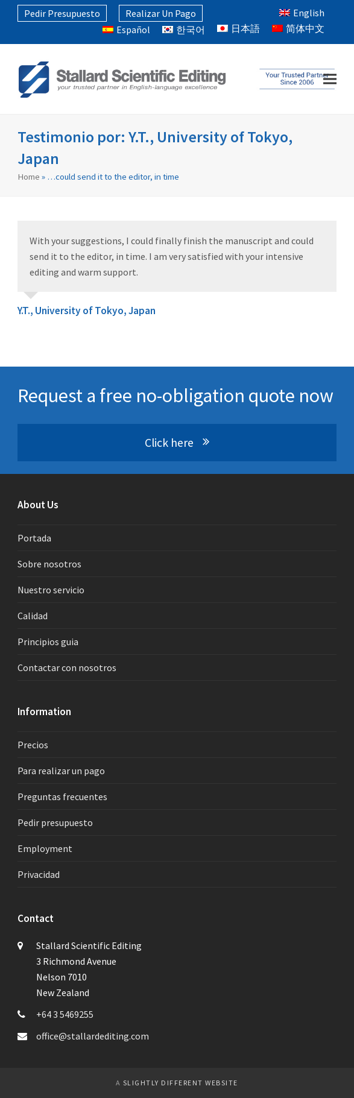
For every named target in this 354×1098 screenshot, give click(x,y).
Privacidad (38, 874)
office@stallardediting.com (92, 1036)
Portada (34, 538)
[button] (330, 79)
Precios (32, 745)
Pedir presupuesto (55, 822)
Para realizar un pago (61, 771)
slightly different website (180, 1082)
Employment (44, 848)
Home (28, 176)
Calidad (32, 616)
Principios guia (47, 642)
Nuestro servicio (50, 590)
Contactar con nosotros (66, 667)
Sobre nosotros (49, 564)
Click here (177, 442)
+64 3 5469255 (64, 1014)
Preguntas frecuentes (62, 796)
